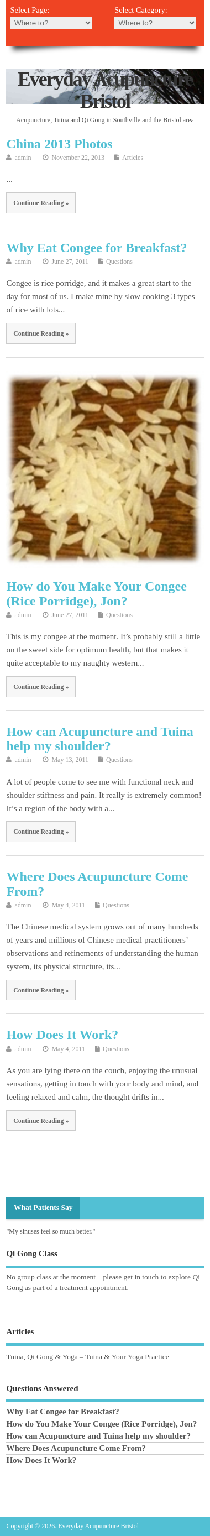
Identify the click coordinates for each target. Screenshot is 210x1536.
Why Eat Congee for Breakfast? (96, 248)
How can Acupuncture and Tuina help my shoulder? (99, 738)
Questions (119, 261)
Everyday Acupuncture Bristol (105, 90)
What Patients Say (43, 1207)
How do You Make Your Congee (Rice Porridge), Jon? (96, 593)
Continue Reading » (41, 203)
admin (22, 157)
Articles (132, 157)
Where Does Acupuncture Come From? (75, 1448)
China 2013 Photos (59, 144)
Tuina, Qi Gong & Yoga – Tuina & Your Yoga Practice (87, 1356)
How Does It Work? (62, 1034)
